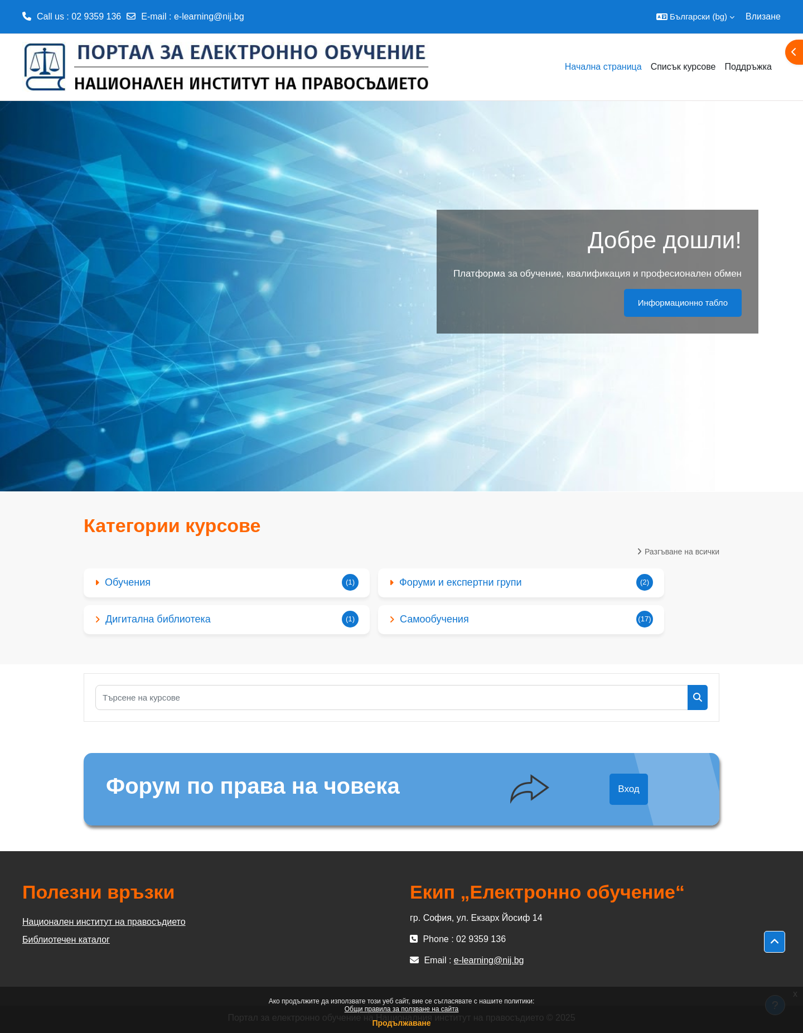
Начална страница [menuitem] (603, 66)
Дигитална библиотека (158, 619)
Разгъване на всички (682, 551)
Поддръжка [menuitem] (748, 66)
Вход (628, 789)
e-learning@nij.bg (209, 16)
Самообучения (434, 619)
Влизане (763, 16)
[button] (695, 16)
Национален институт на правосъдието (104, 921)
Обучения (128, 582)
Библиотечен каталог (66, 939)
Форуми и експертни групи (460, 582)
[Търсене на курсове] (391, 697)
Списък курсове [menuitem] (683, 66)
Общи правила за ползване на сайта (402, 1009)
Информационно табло (683, 302)
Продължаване (401, 1022)
